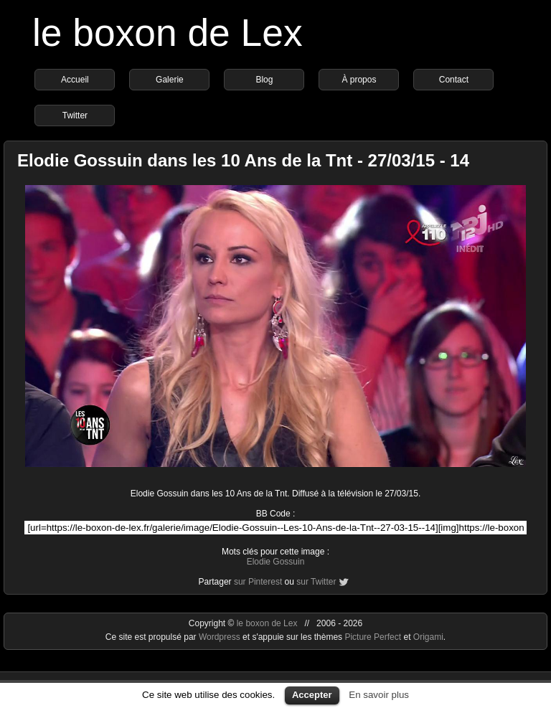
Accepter (312, 694)
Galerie (170, 80)
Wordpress (220, 637)
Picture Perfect (372, 637)
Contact (453, 80)
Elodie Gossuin (276, 562)
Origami (428, 637)
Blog (264, 80)
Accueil (75, 80)
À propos (359, 80)
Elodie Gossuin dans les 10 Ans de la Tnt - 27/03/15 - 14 (243, 160)
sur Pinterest (258, 582)
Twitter (75, 115)
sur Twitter (316, 582)
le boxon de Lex (167, 32)
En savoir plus (379, 694)
